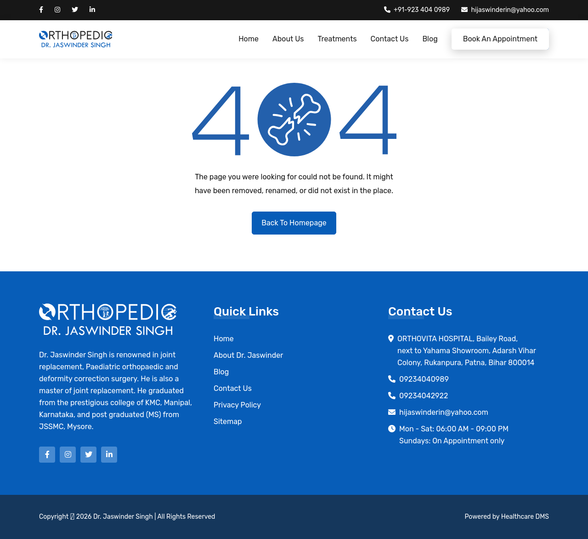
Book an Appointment (500, 38)
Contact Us (390, 38)
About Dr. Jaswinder (248, 355)
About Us (288, 38)
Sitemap (228, 421)
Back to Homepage (293, 222)
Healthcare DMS (525, 517)
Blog (429, 38)
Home (248, 38)
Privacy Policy (237, 405)
